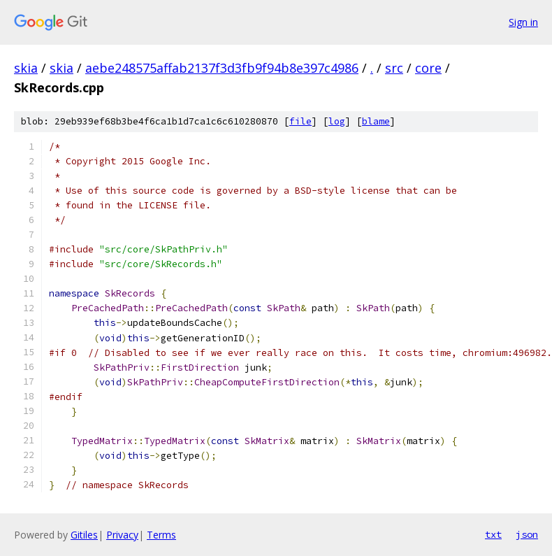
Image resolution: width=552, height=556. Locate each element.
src (394, 67)
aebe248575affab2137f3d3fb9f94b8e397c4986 (221, 67)
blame (376, 121)
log (336, 121)
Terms (161, 534)
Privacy (122, 534)
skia (26, 67)
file (300, 121)
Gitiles (84, 534)
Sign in (523, 22)
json (527, 534)
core (428, 67)
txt (493, 534)
